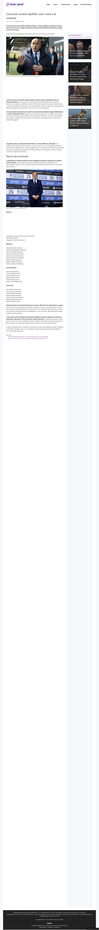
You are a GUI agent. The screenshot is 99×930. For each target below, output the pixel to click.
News (48, 4)
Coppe (75, 4)
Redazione (57, 927)
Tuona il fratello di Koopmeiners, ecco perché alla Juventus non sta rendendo (28, 336)
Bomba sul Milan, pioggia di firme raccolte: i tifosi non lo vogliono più (79, 53)
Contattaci (60, 919)
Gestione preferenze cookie (92, 928)
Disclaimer (50, 927)
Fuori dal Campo (86, 4)
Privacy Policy (42, 927)
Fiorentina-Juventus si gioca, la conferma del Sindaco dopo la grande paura (27, 338)
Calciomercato (65, 4)
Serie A (55, 4)
